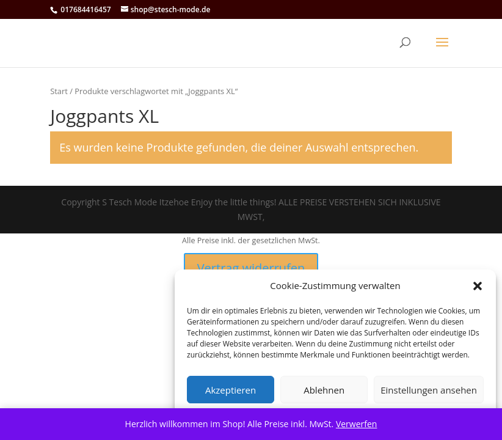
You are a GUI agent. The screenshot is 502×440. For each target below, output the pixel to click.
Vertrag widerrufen (251, 268)
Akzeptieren (230, 390)
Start (59, 91)
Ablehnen (324, 390)
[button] (477, 286)
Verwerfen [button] (356, 424)
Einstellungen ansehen (428, 390)
